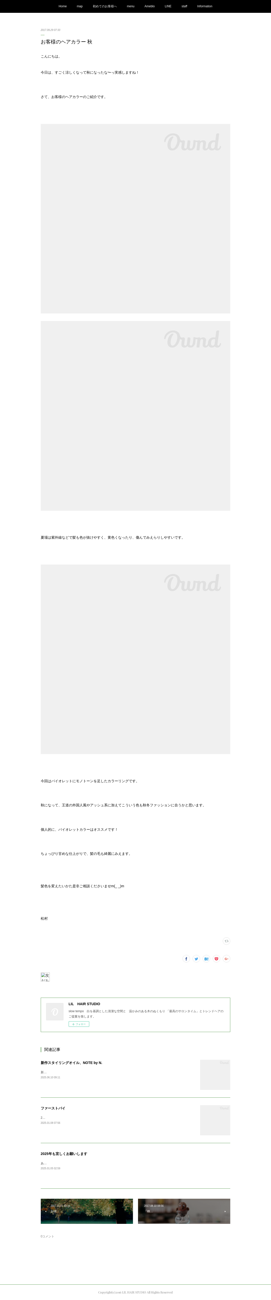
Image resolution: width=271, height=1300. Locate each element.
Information (204, 6)
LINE (168, 6)
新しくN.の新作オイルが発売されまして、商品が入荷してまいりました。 (90, 1072)
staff (184, 6)
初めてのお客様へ (105, 6)
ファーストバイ (53, 1108)
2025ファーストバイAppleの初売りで (66, 1118)
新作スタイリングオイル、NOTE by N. (71, 1063)
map (79, 6)
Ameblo (150, 6)
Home (63, 6)
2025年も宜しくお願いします (64, 1154)
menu (130, 6)
